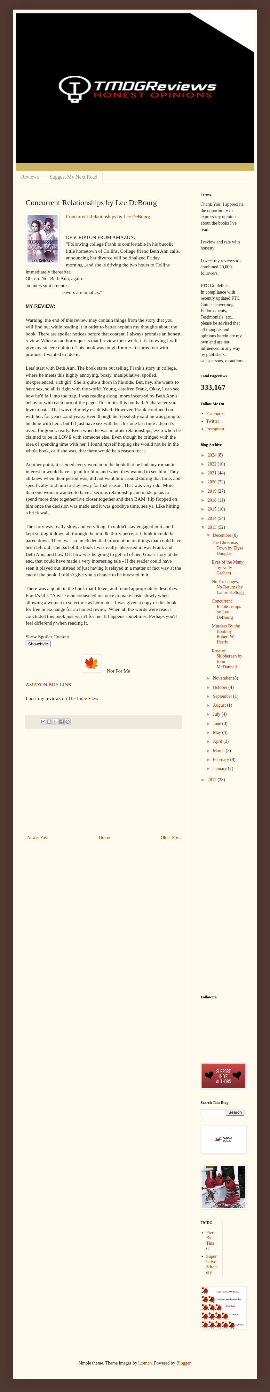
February (221, 759)
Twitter (212, 421)
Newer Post (37, 837)
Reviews (30, 177)
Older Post (170, 837)
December (222, 535)
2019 (213, 491)
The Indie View (83, 698)
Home (104, 837)
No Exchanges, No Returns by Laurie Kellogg (228, 587)
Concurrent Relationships (91, 216)
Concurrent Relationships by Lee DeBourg (226, 609)
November (223, 678)
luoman (145, 1363)
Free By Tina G (210, 1240)
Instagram (215, 429)
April (218, 741)
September (223, 696)
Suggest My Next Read (73, 177)
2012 (213, 779)
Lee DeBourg (136, 216)
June (217, 723)
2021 (213, 473)
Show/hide (38, 644)
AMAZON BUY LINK (49, 684)
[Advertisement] (104, 786)
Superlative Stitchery (211, 1264)
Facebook (215, 413)
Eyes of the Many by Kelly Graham (227, 567)
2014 (213, 518)
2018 (213, 500)
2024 (213, 455)
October (220, 687)
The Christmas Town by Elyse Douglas (227, 548)
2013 (213, 527)
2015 (213, 509)
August (220, 705)
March (219, 750)
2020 (213, 482)
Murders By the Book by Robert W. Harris (226, 634)
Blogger (183, 1363)
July (217, 714)
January (220, 768)
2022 (213, 464)
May (217, 732)
